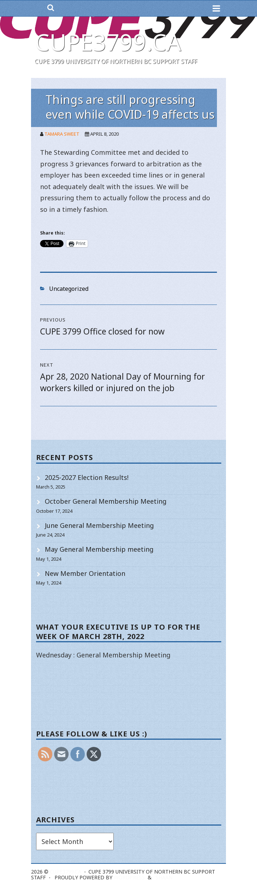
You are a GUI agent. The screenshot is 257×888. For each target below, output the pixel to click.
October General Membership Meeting (105, 501)
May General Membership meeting (99, 549)
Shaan (164, 877)
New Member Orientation (85, 573)
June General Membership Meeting (99, 525)
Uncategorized (68, 289)
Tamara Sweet (61, 134)
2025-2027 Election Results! (86, 477)
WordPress (129, 877)
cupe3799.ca (108, 42)
